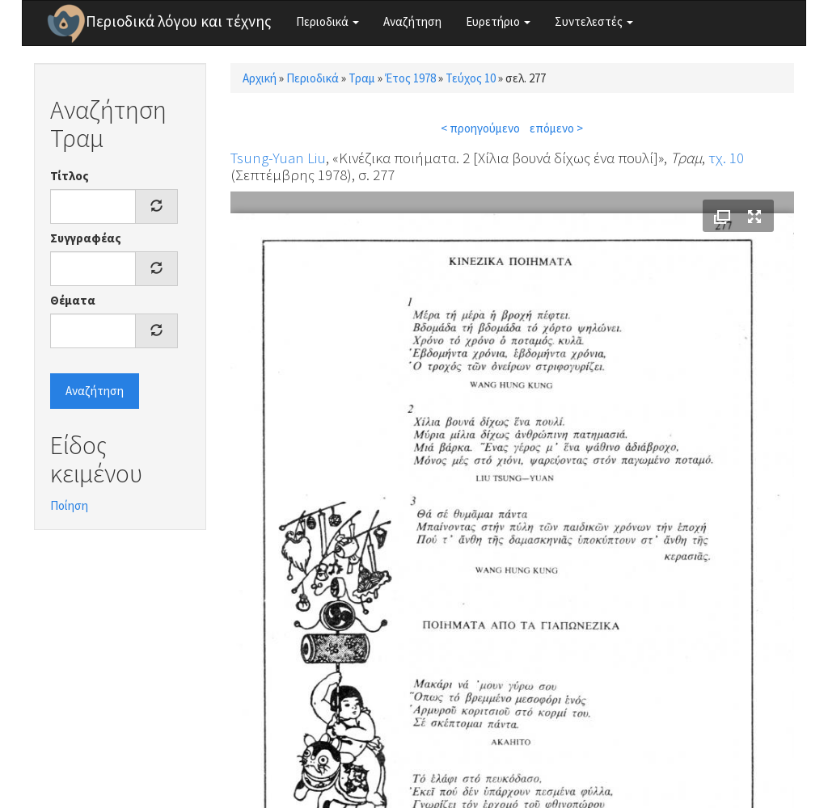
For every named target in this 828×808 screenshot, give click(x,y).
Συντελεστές (594, 21)
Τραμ (362, 78)
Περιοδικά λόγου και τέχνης (179, 21)
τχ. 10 (726, 157)
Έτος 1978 (410, 78)
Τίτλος (69, 175)
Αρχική (260, 78)
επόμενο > (556, 128)
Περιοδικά (327, 21)
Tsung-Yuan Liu (278, 157)
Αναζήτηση (412, 21)
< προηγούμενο (480, 128)
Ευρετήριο (498, 21)
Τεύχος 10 (471, 78)
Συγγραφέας (85, 238)
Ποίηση (69, 505)
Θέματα (72, 300)
